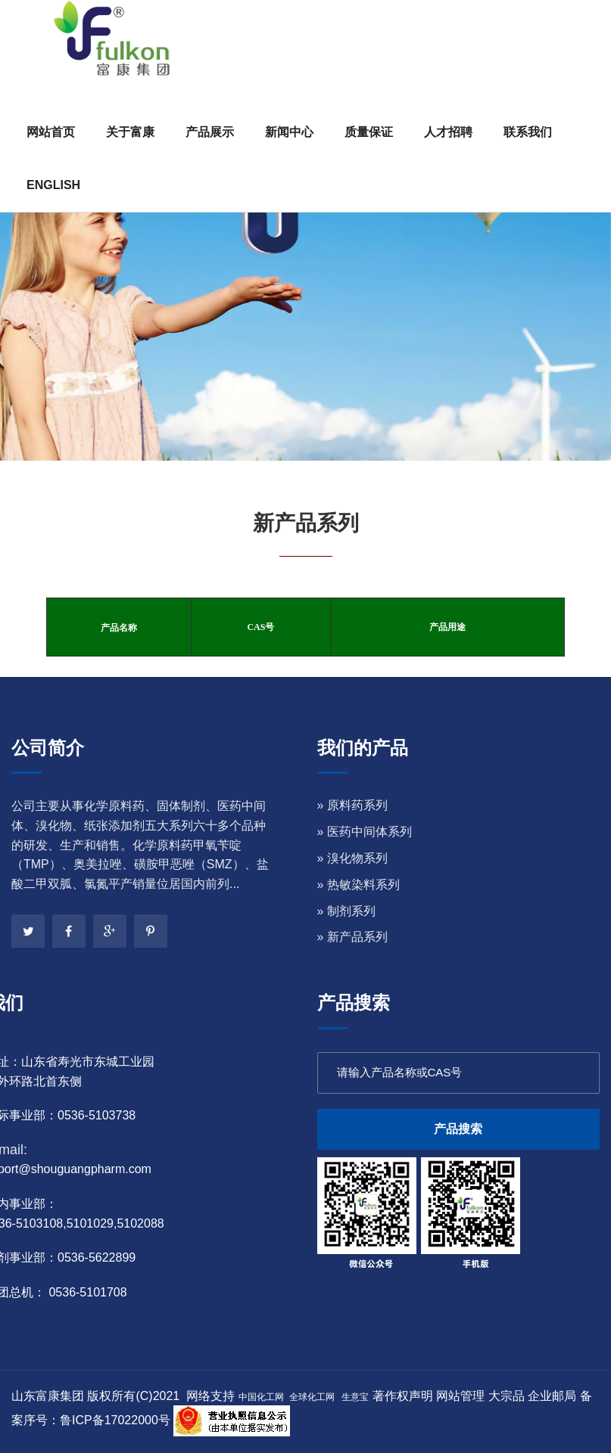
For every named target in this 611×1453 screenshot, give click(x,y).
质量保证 (368, 132)
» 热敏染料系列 (358, 884)
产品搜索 (458, 1128)
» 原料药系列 (352, 805)
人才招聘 (448, 132)
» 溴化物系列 (352, 858)
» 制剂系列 (346, 911)
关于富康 (130, 132)
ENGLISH (53, 185)
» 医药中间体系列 (364, 831)
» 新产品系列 (352, 936)
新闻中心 (289, 132)
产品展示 (209, 132)
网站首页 (50, 132)
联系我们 (527, 132)
